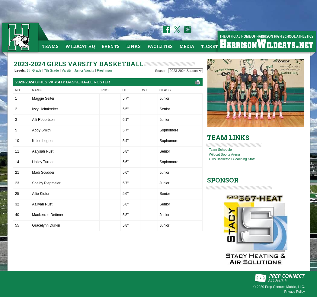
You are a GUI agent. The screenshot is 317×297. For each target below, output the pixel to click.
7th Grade (51, 70)
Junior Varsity (84, 70)
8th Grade (34, 70)
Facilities (160, 46)
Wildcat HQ (80, 46)
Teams (50, 46)
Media (186, 46)
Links (133, 46)
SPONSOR (223, 180)
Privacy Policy (294, 291)
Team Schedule (220, 149)
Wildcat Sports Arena (224, 154)
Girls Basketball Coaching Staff (232, 159)
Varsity (67, 70)
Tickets (211, 46)
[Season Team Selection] (185, 70)
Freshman (104, 70)
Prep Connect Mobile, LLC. (285, 287)
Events (111, 46)
